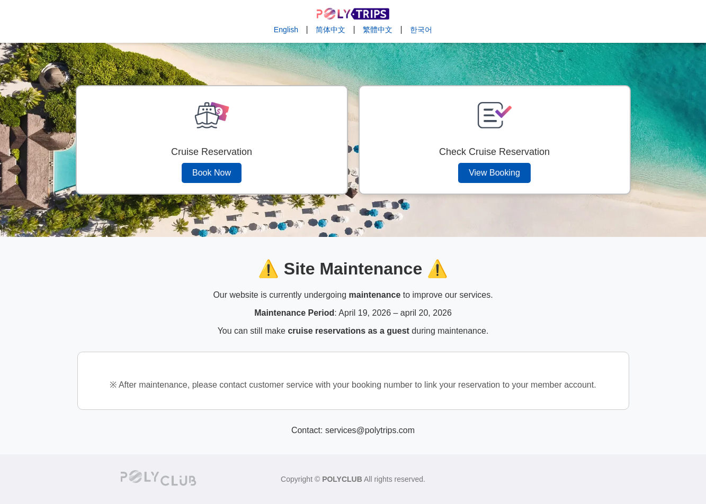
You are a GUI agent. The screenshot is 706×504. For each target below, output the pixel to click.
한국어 (421, 29)
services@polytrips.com (370, 430)
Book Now (211, 172)
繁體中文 (377, 29)
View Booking (494, 172)
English (286, 29)
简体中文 (330, 29)
